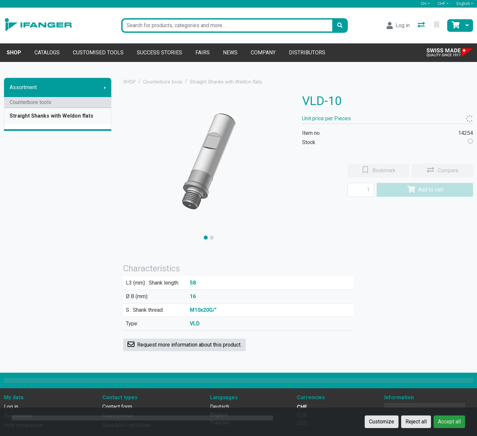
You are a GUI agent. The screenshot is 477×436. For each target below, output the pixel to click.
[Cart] (454, 25)
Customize (381, 421)
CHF (442, 3)
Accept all (449, 421)
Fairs (202, 52)
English (463, 3)
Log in (11, 407)
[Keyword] (226, 25)
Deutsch (219, 407)
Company (263, 52)
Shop (14, 52)
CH (423, 3)
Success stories (159, 52)
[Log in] (398, 25)
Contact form (117, 407)
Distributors (307, 52)
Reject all (416, 421)
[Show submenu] (105, 87)
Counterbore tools (30, 102)
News (230, 52)
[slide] (206, 238)
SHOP (129, 82)
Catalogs (47, 52)
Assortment (23, 87)
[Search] (340, 25)
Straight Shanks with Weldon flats (51, 116)
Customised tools (98, 52)
